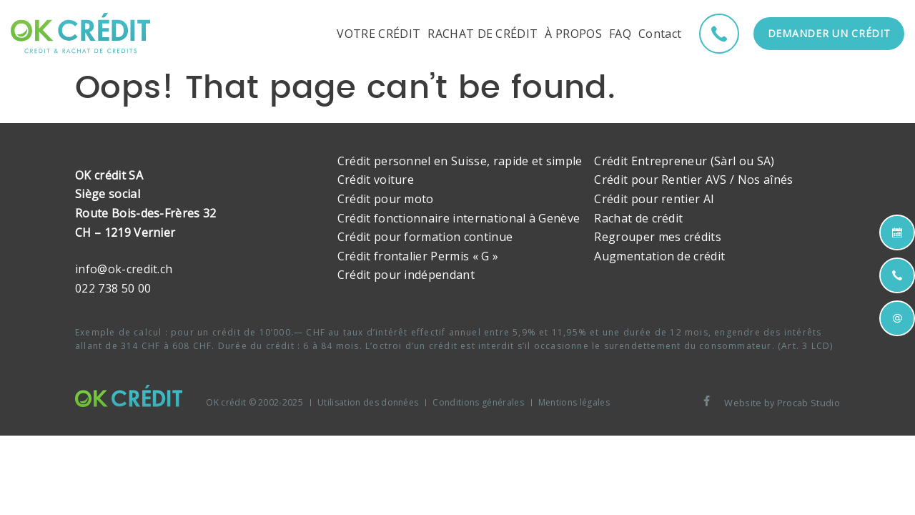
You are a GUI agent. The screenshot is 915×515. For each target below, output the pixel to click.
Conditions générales (477, 402)
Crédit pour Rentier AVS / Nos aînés (693, 179)
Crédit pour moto (385, 199)
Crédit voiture (375, 179)
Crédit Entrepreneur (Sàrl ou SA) (684, 161)
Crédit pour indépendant (406, 275)
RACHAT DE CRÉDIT (482, 33)
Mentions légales (574, 402)
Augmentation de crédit (659, 256)
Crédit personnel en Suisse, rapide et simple (460, 161)
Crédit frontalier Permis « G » (418, 256)
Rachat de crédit (638, 218)
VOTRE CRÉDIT (378, 33)
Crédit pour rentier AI (654, 199)
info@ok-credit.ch (123, 269)
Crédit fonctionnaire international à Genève (458, 218)
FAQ (620, 33)
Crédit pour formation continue (425, 237)
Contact (659, 33)
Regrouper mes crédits (657, 237)
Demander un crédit (829, 33)
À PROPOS (573, 33)
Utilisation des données (367, 402)
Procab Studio (808, 402)
